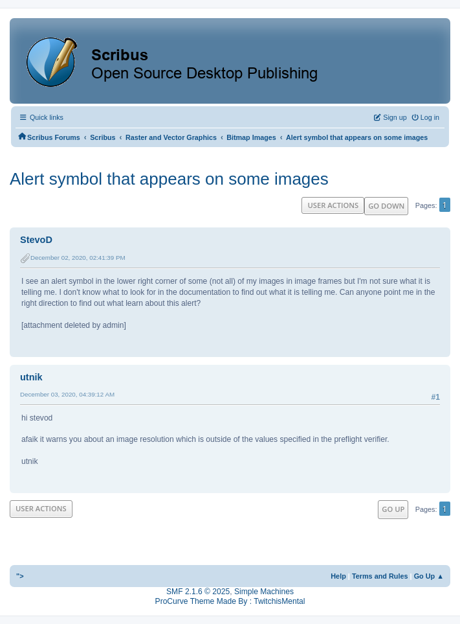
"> (20, 576)
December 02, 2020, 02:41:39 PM (78, 257)
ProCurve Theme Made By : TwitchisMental (230, 601)
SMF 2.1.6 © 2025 (198, 591)
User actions (332, 205)
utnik (31, 377)
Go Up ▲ (429, 576)
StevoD (36, 240)
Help (338, 576)
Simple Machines (264, 591)
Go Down (386, 206)
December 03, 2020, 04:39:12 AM (67, 394)
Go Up (393, 509)
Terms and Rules (380, 576)
